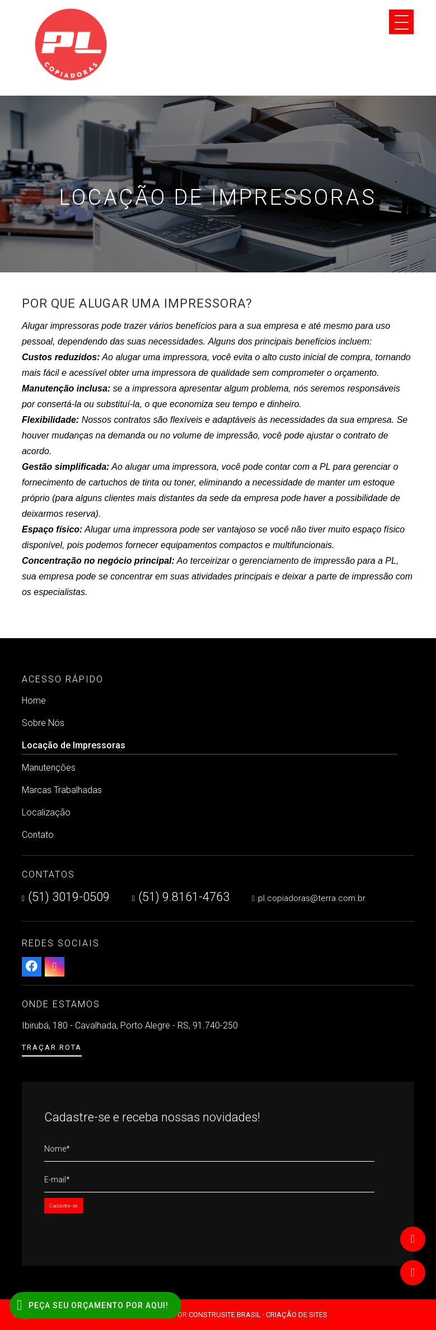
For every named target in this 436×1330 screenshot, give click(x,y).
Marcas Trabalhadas (62, 790)
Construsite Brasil (225, 1314)
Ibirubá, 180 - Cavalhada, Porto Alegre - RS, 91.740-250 (130, 1025)
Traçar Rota (52, 1047)
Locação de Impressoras (209, 747)
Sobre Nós (43, 723)
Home (34, 700)
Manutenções (49, 767)
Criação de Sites (296, 1314)
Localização (46, 812)
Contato (38, 834)
